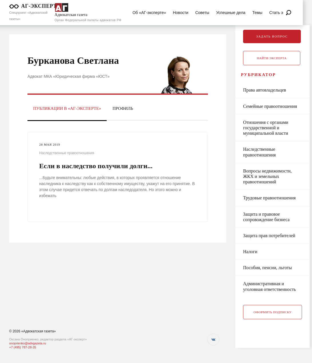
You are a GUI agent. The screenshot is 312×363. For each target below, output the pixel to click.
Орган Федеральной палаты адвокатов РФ (88, 20)
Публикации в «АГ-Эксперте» (67, 108)
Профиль (122, 108)
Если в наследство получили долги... (95, 166)
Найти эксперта (272, 58)
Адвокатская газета (71, 15)
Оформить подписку (273, 317)
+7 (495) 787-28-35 (22, 347)
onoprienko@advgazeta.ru (27, 343)
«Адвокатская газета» (38, 331)
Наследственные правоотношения (66, 153)
